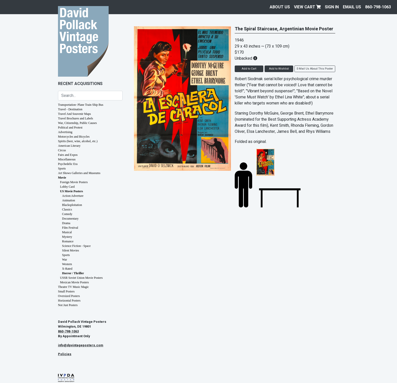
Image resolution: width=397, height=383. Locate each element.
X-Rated (67, 268)
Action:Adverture (73, 196)
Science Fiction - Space (76, 246)
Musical (67, 232)
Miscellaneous (66, 159)
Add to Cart (249, 69)
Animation (68, 200)
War (64, 259)
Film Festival (70, 227)
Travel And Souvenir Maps (74, 114)
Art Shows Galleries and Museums (79, 173)
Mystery (67, 237)
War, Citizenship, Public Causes (77, 123)
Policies (64, 354)
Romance (67, 241)
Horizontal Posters (69, 300)
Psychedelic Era (67, 164)
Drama (66, 223)
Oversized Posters (69, 296)
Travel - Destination (70, 109)
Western (67, 264)
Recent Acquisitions (80, 84)
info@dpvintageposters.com (80, 345)
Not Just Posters (67, 305)
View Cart (307, 7)
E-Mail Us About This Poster (315, 69)
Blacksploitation (72, 205)
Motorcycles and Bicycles (74, 136)
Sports (62, 168)
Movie (62, 177)
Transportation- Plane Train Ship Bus (80, 105)
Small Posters (66, 291)
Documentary (70, 218)
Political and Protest (70, 127)
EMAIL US (352, 7)
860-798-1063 (378, 7)
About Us (280, 7)
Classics (67, 209)
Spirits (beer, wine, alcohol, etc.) (77, 141)
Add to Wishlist (279, 69)
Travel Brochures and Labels (75, 118)
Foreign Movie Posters (74, 182)
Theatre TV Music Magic (73, 287)
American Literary (69, 145)
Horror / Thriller (73, 273)
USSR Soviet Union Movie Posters (81, 278)
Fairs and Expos (67, 155)
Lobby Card (67, 186)
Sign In (332, 7)
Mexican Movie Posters (74, 282)
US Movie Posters (71, 191)
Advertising (65, 132)
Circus (62, 150)
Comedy (67, 214)
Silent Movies (70, 250)
